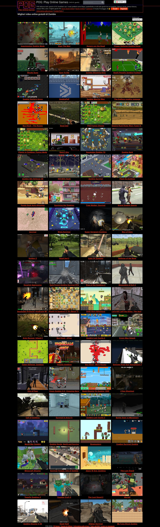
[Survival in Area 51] (64, 404)
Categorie (89, 9)
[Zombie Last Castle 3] (95, 404)
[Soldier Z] (32, 245)
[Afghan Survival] (95, 511)
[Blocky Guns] (32, 59)
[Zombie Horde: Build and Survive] (64, 431)
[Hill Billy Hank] (64, 166)
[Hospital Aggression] (32, 272)
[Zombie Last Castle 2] (95, 325)
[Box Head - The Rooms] (32, 113)
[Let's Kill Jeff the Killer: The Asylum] (127, 298)
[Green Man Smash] (127, 325)
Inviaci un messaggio (108, 526)
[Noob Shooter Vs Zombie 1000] (95, 378)
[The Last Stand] (127, 458)
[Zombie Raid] (127, 139)
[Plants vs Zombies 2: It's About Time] (64, 298)
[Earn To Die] (64, 59)
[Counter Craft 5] (64, 484)
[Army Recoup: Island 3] (32, 325)
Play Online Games (26, 10)
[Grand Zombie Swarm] (127, 192)
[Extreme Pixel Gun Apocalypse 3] (127, 351)
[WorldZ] (127, 484)
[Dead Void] (64, 511)
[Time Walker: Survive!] (95, 192)
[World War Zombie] (32, 431)
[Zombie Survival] (95, 166)
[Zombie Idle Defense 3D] (32, 166)
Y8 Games (56, 526)
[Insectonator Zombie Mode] (32, 33)
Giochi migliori (80, 9)
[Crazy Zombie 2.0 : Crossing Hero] (64, 378)
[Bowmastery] (95, 431)
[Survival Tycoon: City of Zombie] (64, 458)
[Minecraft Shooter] (32, 458)
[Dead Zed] (64, 113)
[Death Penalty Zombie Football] (127, 59)
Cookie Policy (58, 11)
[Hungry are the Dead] (95, 33)
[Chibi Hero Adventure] (95, 298)
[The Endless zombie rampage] (127, 86)
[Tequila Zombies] (64, 351)
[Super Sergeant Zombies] (95, 219)
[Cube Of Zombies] (95, 245)
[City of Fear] (32, 378)
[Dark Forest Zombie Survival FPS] (64, 272)
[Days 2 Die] (64, 139)
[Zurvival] (32, 219)
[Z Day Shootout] (127, 378)
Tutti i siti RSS (95, 526)
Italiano (119, 2)
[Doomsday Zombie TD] (95, 139)
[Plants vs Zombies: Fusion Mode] (32, 139)
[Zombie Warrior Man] (95, 86)
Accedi (115, 9)
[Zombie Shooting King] (95, 59)
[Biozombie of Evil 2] (127, 272)
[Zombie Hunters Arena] (32, 86)
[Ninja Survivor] (64, 219)
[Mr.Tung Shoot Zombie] (127, 511)
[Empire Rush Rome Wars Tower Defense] (127, 113)
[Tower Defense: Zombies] (32, 351)
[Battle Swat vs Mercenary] (127, 404)
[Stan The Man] (64, 33)
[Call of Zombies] (32, 404)
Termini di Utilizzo (66, 526)
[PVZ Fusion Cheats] (95, 113)
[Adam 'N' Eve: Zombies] (95, 458)
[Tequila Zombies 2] (32, 484)
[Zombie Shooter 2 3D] (32, 511)
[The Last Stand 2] (95, 484)
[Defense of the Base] (127, 245)
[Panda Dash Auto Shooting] (32, 192)
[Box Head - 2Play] (64, 325)
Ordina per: (135, 17)
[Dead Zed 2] (64, 245)
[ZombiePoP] (64, 86)
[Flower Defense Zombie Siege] (127, 33)
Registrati (124, 9)
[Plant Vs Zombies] (127, 166)
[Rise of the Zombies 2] (95, 272)
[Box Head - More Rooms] (95, 351)
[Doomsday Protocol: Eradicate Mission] (32, 298)
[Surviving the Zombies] (64, 192)
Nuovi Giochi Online (67, 9)
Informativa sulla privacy (45, 11)
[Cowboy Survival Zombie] (127, 431)
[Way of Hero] (127, 219)
